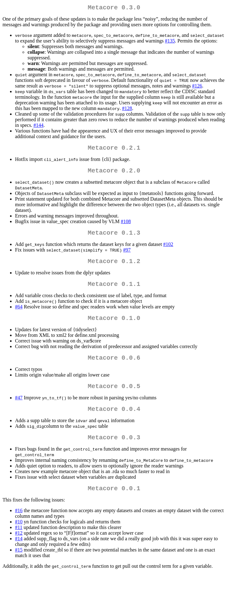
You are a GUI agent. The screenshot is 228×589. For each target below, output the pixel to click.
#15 (19, 564)
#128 (127, 109)
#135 (170, 42)
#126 (197, 87)
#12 (19, 548)
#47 (19, 409)
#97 (127, 254)
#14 (19, 553)
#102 (168, 249)
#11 (18, 542)
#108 (126, 225)
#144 (38, 126)
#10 (19, 536)
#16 (19, 525)
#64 (19, 314)
